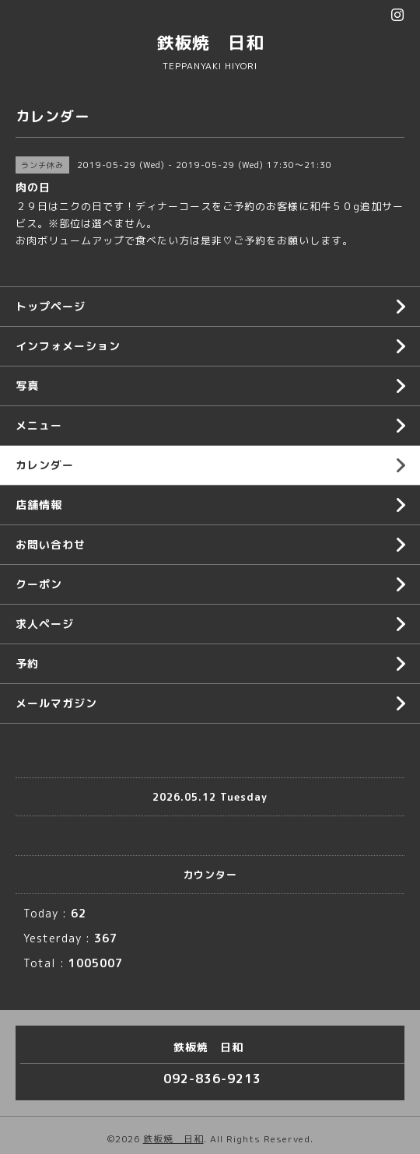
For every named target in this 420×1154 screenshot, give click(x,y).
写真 (27, 385)
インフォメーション (68, 345)
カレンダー (45, 465)
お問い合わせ (51, 544)
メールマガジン (56, 703)
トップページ (51, 306)
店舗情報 (39, 504)
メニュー (39, 425)
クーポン (39, 584)
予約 (27, 663)
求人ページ (45, 623)
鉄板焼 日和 (210, 42)
